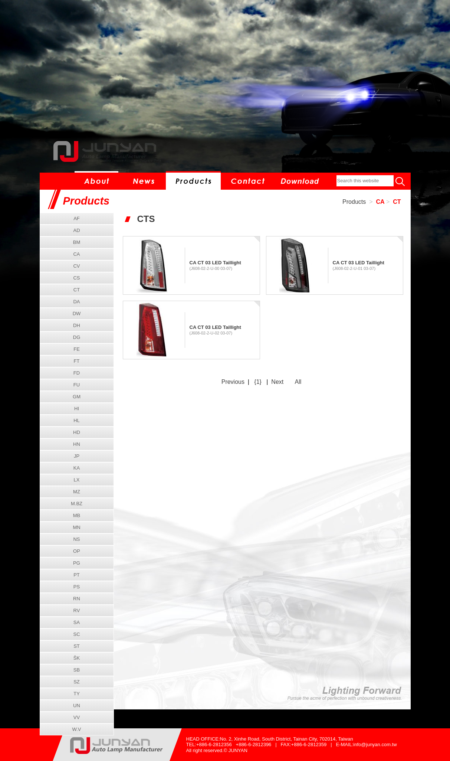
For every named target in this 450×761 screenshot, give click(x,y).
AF (76, 218)
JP (76, 456)
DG (77, 337)
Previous (232, 382)
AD (76, 230)
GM (77, 396)
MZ (76, 491)
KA (76, 468)
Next (277, 382)
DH (76, 325)
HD (76, 432)
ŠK (76, 658)
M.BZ (76, 503)
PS (76, 586)
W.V (76, 729)
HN (76, 444)
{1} (258, 382)
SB (76, 670)
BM (77, 242)
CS (76, 278)
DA (76, 301)
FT (77, 361)
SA (76, 622)
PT (76, 575)
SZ (76, 682)
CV (76, 266)
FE (76, 349)
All (298, 382)
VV (76, 717)
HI (76, 408)
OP (76, 551)
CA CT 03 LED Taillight (215, 262)
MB (77, 515)
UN (76, 705)
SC (76, 634)
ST (76, 646)
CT (397, 202)
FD (76, 373)
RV (76, 610)
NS (76, 539)
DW (77, 313)
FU (76, 385)
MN (76, 527)
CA (380, 202)
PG (76, 563)
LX (77, 480)
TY (76, 693)
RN (76, 598)
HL (76, 420)
